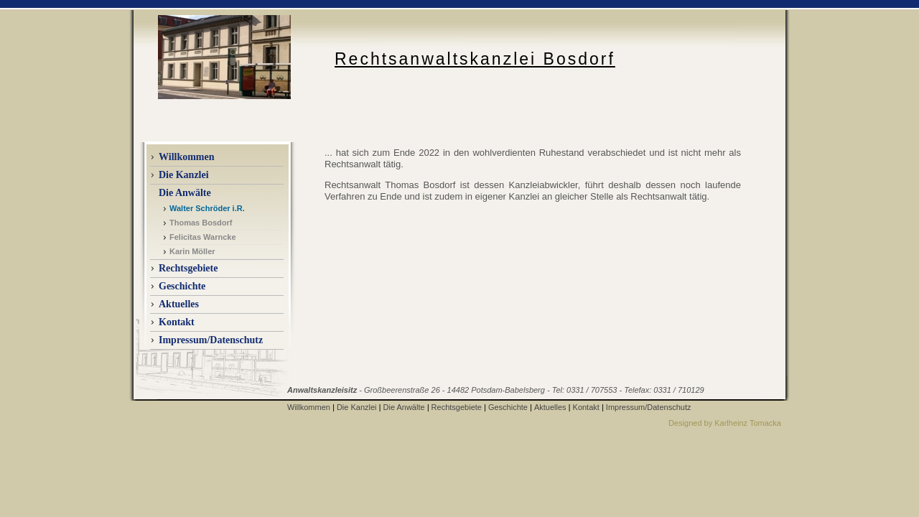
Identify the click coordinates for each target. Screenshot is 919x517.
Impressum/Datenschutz (211, 340)
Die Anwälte (404, 407)
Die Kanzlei (357, 407)
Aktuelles (550, 407)
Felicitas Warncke (202, 237)
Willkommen (187, 157)
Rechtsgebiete (188, 268)
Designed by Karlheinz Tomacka (724, 423)
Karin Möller (192, 251)
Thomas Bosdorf (200, 222)
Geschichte (182, 286)
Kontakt (177, 322)
